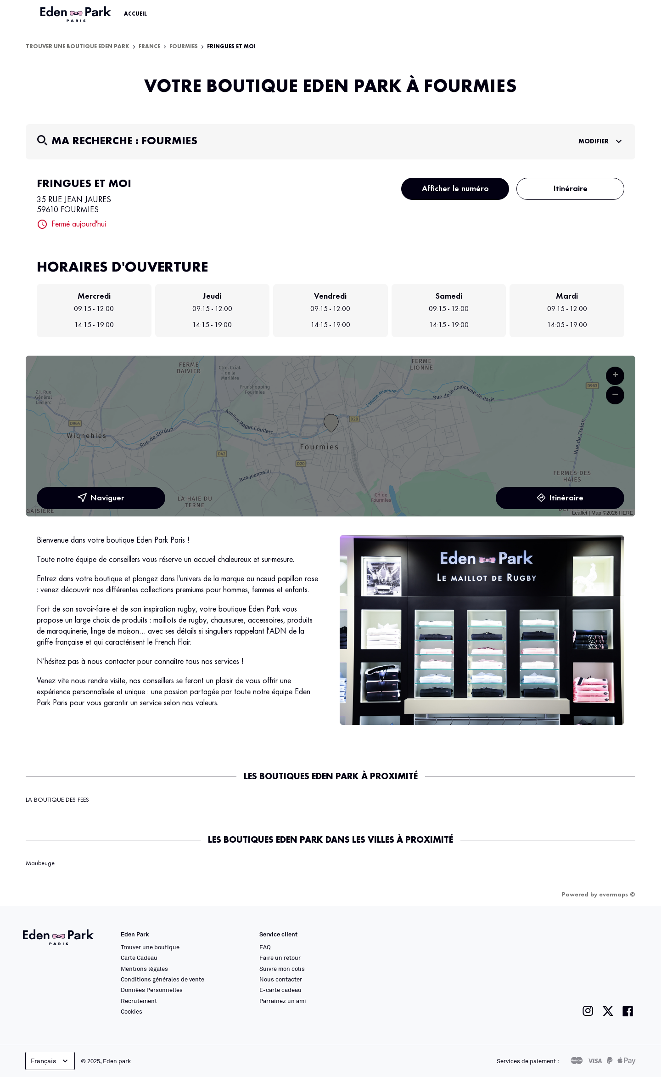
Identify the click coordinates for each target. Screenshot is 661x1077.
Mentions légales (144, 968)
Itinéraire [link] (560, 498)
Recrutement (139, 1000)
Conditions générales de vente (162, 979)
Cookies (131, 1011)
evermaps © (617, 894)
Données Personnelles (152, 989)
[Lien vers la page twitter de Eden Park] (608, 1011)
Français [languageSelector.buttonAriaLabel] (50, 1061)
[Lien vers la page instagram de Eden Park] (588, 1011)
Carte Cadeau (139, 957)
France (149, 47)
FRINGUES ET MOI (231, 47)
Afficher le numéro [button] (455, 189)
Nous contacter (280, 979)
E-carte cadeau (280, 989)
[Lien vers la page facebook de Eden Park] (627, 1011)
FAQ (265, 947)
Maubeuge (40, 863)
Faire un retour (280, 957)
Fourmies (183, 47)
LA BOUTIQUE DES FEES (57, 800)
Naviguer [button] (101, 498)
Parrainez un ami (282, 1000)
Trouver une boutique (150, 947)
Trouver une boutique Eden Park (77, 47)
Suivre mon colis (282, 968)
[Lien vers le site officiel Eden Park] (76, 14)
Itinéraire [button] (571, 189)
